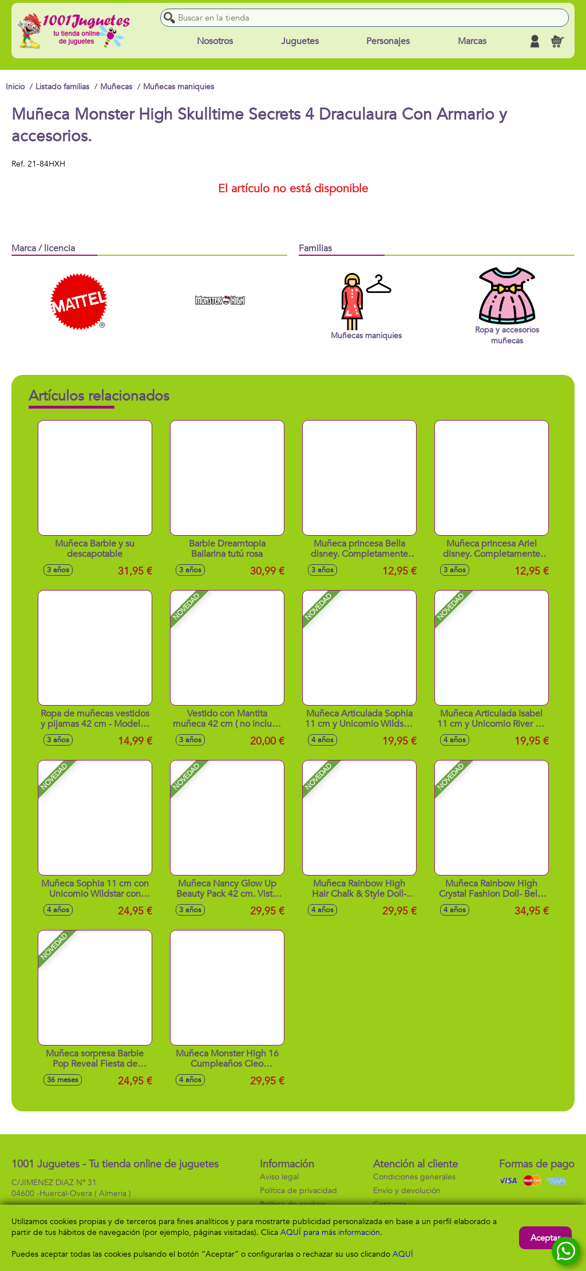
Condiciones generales (414, 1176)
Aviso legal (279, 1176)
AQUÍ (403, 1254)
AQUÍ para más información (330, 1232)
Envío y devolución (407, 1190)
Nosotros (215, 41)
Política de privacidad (298, 1190)
